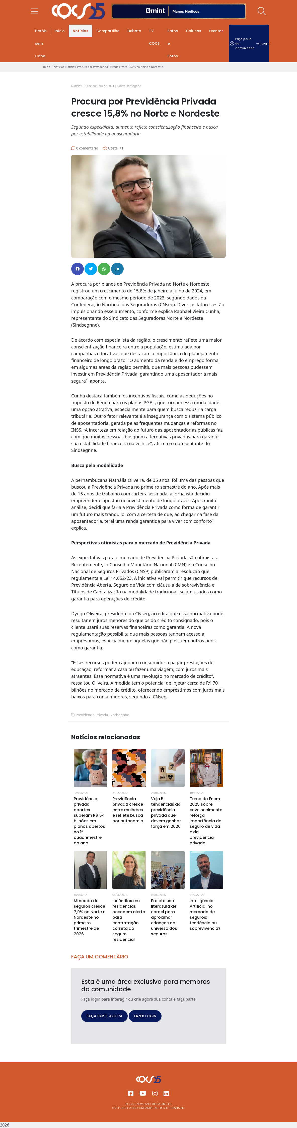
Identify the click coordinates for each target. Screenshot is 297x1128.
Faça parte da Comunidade (242, 43)
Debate (134, 30)
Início (60, 30)
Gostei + (113, 148)
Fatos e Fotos (173, 43)
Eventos (216, 30)
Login (262, 43)
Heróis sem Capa (41, 43)
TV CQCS (154, 37)
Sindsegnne (119, 714)
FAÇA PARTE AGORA (104, 1015)
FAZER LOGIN (145, 1015)
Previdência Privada (92, 714)
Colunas (193, 30)
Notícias (80, 30)
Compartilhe (107, 30)
